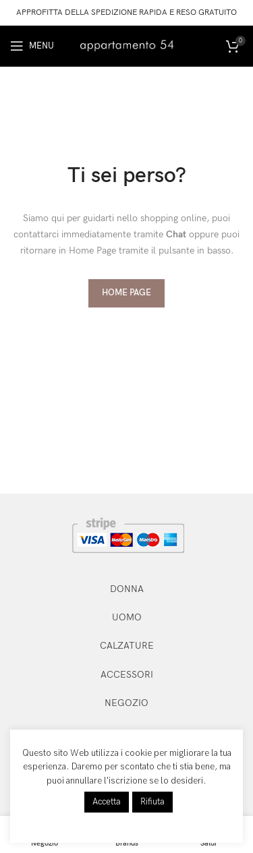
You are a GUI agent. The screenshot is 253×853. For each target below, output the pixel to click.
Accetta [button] (106, 801)
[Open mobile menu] (32, 45)
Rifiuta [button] (152, 801)
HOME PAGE (126, 292)
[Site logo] (126, 45)
